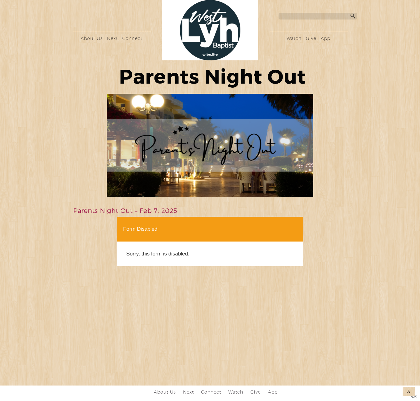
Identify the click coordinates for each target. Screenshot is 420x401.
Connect (132, 38)
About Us (92, 38)
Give (311, 38)
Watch (294, 38)
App (325, 38)
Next (112, 38)
